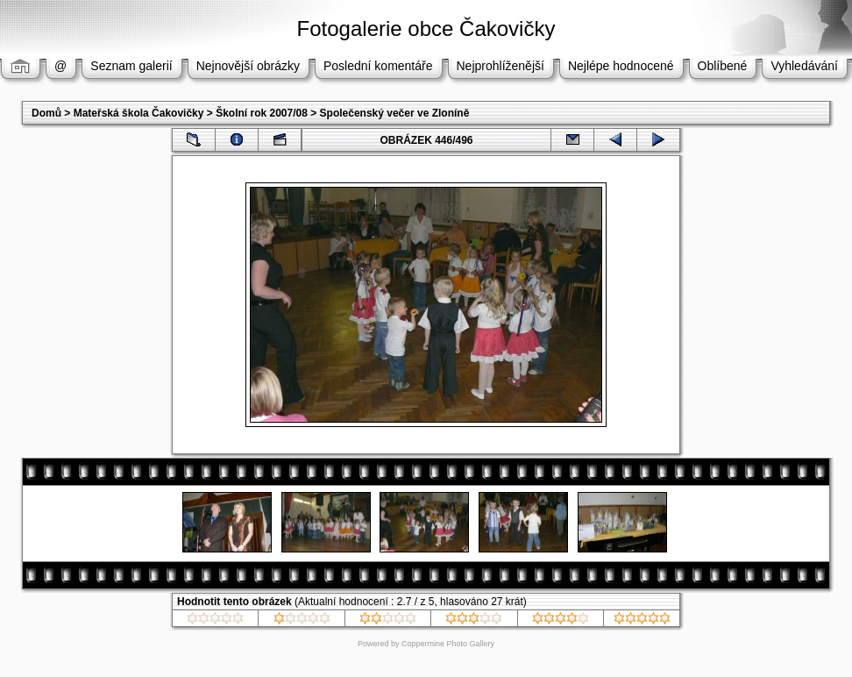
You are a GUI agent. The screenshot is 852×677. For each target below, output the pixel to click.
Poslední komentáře (378, 66)
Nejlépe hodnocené (621, 66)
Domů (46, 113)
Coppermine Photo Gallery (447, 643)
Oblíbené (723, 66)
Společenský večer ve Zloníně (395, 113)
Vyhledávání (804, 66)
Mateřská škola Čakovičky (139, 113)
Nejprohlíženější (500, 66)
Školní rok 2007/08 (262, 113)
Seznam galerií (131, 66)
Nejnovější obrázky (248, 66)
